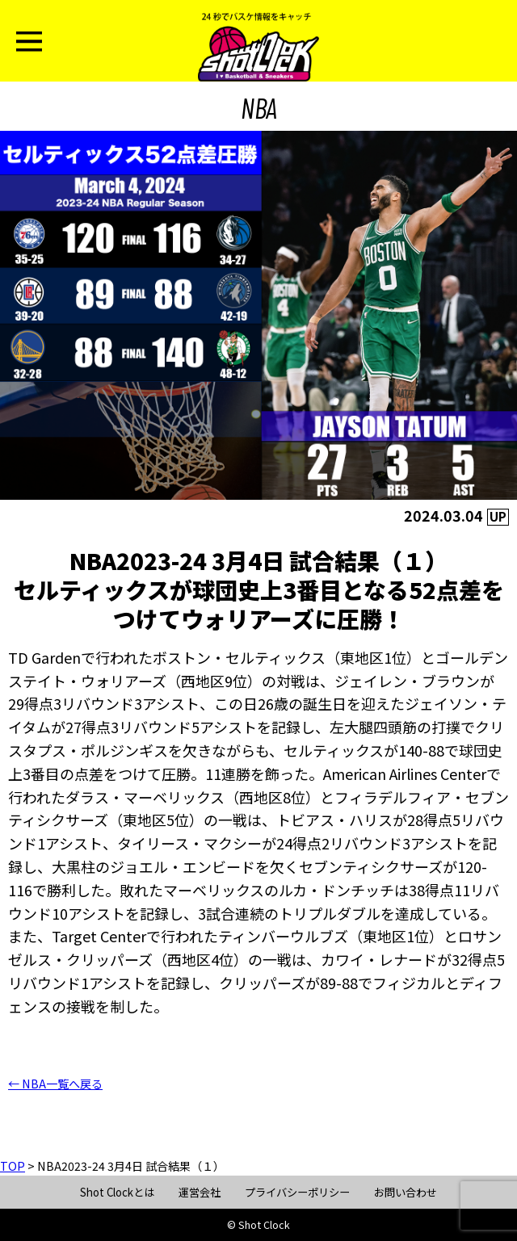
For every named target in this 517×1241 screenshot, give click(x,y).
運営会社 (200, 1192)
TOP (12, 1166)
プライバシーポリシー (297, 1192)
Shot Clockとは (117, 1192)
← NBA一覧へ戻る (55, 1083)
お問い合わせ (405, 1192)
